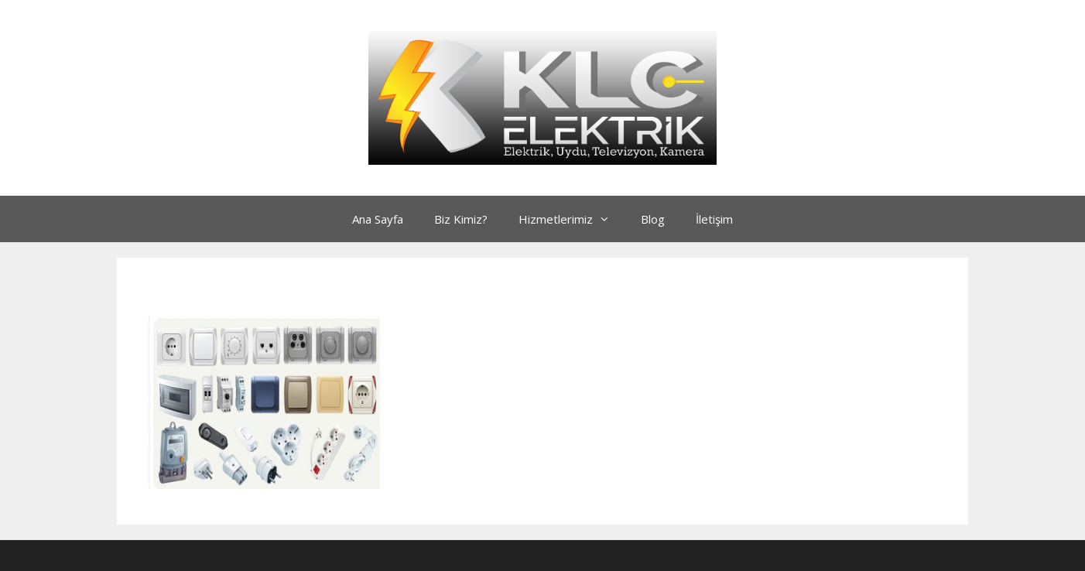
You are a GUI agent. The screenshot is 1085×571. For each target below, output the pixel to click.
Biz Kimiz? (461, 219)
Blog (653, 219)
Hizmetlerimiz (572, 219)
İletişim (714, 219)
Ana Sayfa (377, 219)
